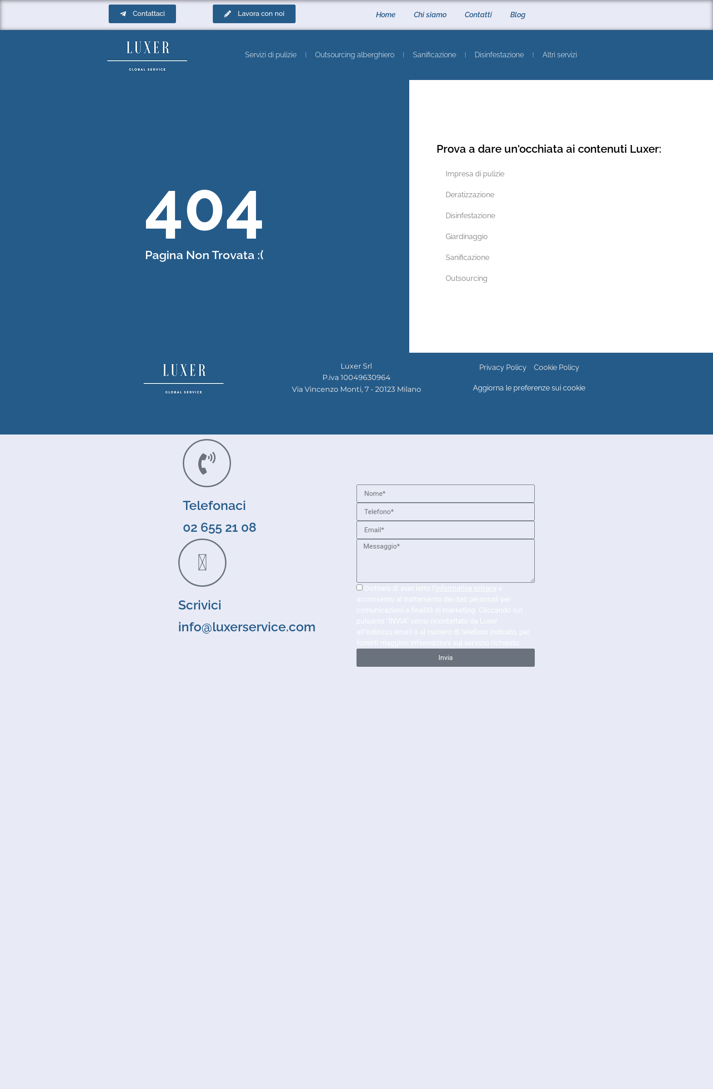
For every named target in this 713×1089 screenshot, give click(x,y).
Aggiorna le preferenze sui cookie (529, 388)
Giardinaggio (467, 236)
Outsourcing (466, 278)
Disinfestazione (499, 54)
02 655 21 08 (219, 527)
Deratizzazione (470, 194)
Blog (518, 14)
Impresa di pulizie (475, 174)
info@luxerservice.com (247, 626)
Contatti (478, 14)
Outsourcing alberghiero (354, 54)
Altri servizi (559, 54)
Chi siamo (430, 14)
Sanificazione (434, 54)
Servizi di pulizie (270, 54)
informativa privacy (466, 588)
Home (386, 14)
